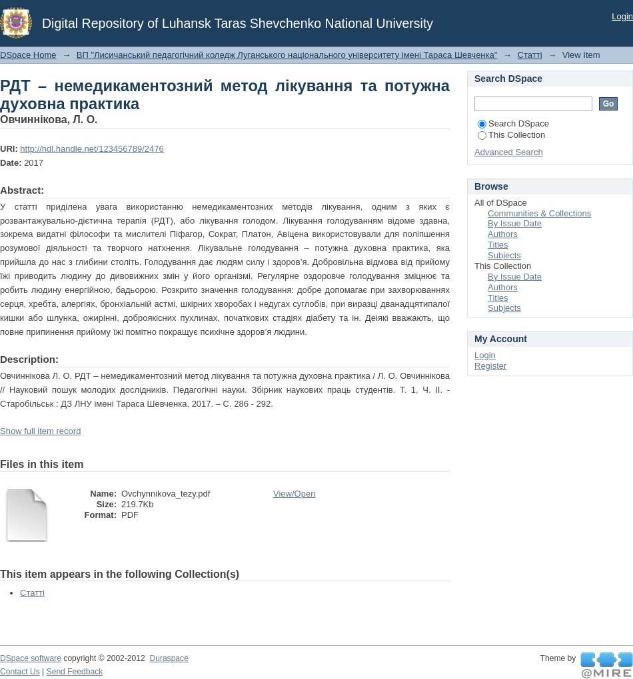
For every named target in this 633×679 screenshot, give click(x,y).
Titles (498, 245)
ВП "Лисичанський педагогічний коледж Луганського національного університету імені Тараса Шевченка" (287, 55)
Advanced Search (508, 152)
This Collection (511, 135)
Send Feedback (75, 671)
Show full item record (40, 431)
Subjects (504, 255)
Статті (530, 55)
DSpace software (30, 658)
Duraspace (168, 658)
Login (622, 16)
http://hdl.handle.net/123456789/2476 (91, 149)
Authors (503, 234)
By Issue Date (515, 223)
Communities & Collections (539, 213)
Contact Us (20, 671)
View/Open (294, 494)
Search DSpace (513, 123)
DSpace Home (28, 55)
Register (490, 366)
